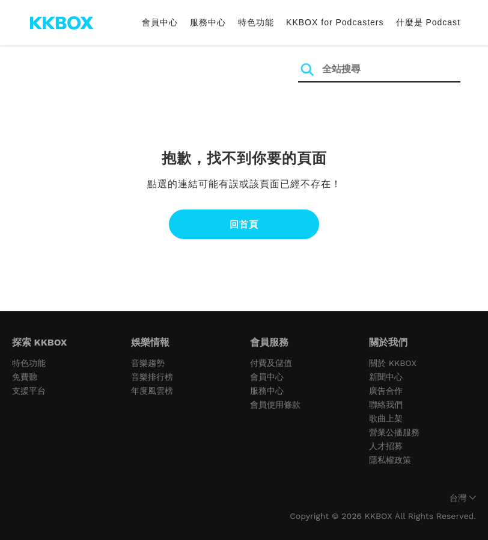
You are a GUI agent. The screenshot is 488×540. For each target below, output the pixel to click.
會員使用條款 (275, 404)
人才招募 (386, 446)
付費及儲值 (271, 363)
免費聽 (24, 377)
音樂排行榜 (152, 377)
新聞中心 (386, 377)
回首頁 (244, 224)
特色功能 (256, 22)
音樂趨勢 (148, 363)
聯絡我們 (386, 404)
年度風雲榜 (152, 391)
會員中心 (160, 22)
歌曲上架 (386, 418)
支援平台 (29, 391)
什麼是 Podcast (428, 22)
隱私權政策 (390, 460)
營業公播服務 (394, 432)
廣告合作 (386, 391)
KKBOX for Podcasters (334, 22)
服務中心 (208, 22)
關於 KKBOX (392, 363)
